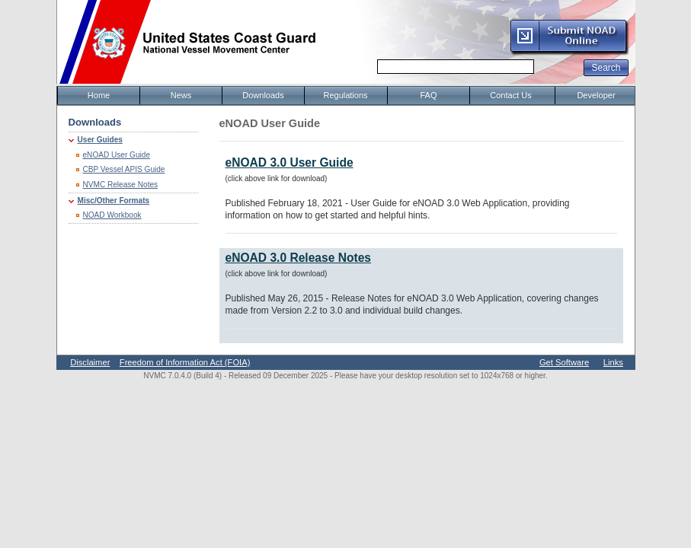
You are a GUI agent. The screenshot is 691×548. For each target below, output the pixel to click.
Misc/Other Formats (114, 200)
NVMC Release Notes (120, 184)
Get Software (564, 362)
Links (613, 362)
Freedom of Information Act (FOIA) (185, 362)
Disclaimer (90, 362)
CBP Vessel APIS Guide (124, 169)
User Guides (100, 139)
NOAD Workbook (112, 215)
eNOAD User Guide (117, 155)
